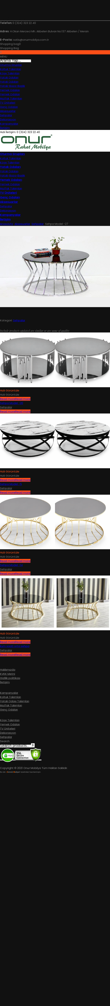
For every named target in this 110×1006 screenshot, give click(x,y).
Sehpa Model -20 (11, 403)
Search (5, 741)
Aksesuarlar (22, 224)
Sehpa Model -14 (11, 565)
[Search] (33, 745)
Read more (15, 399)
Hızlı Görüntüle (9, 395)
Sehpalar (38, 224)
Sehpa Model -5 (11, 484)
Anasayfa (6, 224)
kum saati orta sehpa (14, 646)
